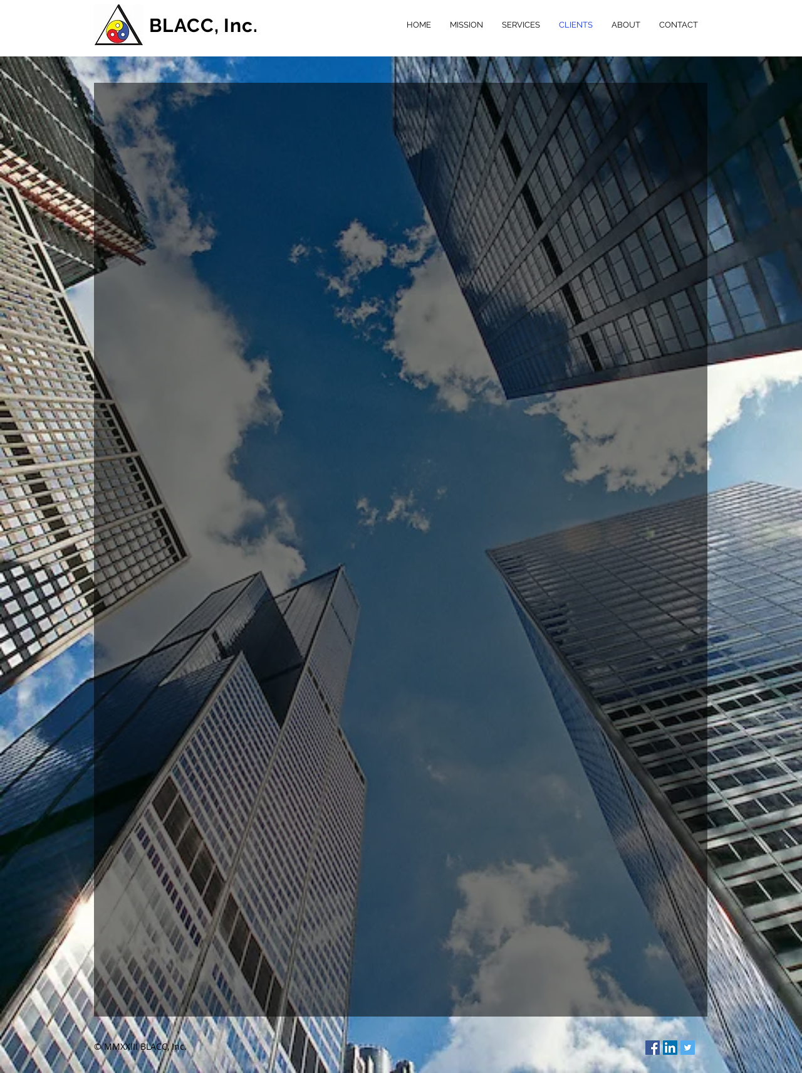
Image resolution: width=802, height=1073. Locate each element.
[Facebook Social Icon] (652, 1047)
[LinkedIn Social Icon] (670, 1047)
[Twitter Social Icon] (687, 1047)
